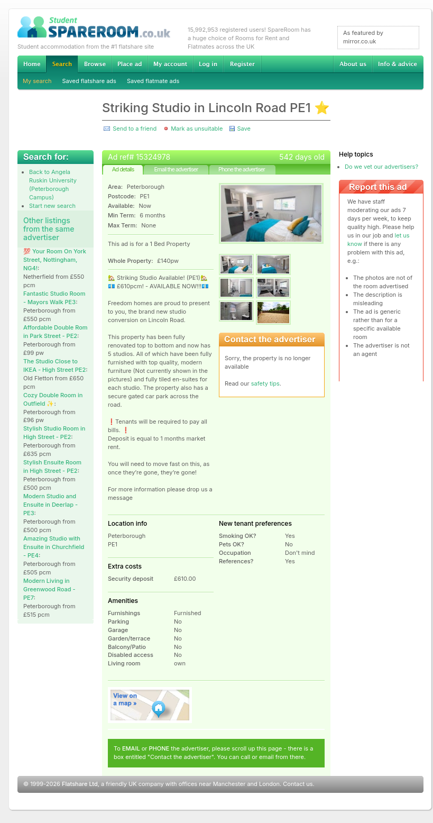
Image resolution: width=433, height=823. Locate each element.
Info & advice (397, 64)
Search (62, 64)
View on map (150, 705)
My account (170, 64)
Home (31, 64)
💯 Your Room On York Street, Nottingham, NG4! (54, 260)
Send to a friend (134, 128)
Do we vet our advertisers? (381, 166)
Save (243, 128)
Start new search (52, 205)
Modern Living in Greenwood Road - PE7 (49, 589)
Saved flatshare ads (89, 81)
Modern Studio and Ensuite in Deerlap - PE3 (50, 504)
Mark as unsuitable (197, 128)
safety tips (265, 383)
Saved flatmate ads (153, 81)
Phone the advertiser (241, 169)
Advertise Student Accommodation (130, 64)
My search (37, 81)
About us (352, 64)
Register (242, 64)
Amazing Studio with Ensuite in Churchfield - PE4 (53, 547)
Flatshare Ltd (80, 784)
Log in (208, 64)
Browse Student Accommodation (95, 64)
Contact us (297, 784)
